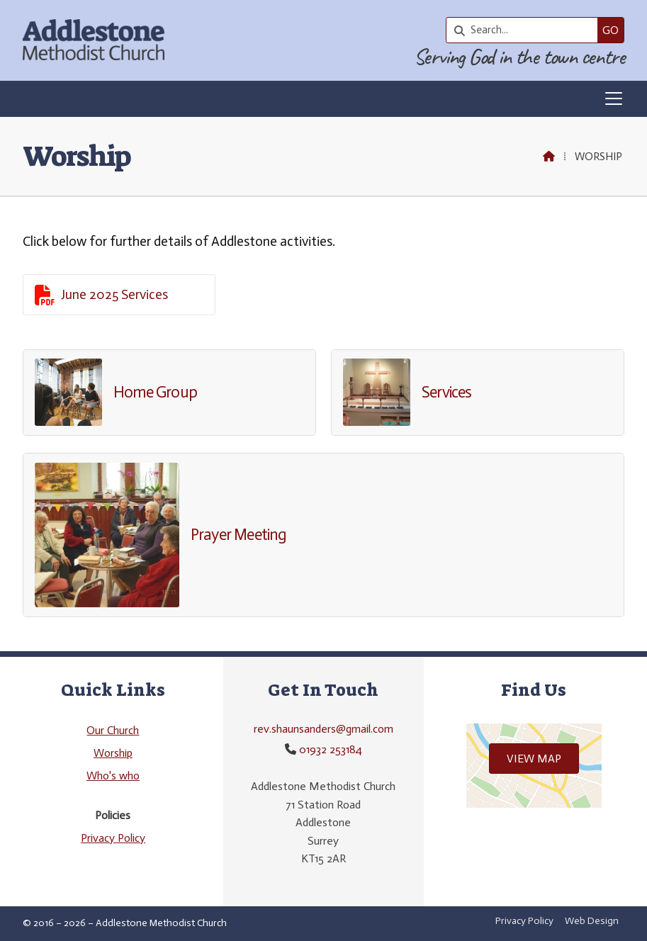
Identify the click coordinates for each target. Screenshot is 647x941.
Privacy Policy (113, 838)
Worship (113, 753)
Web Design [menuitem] (592, 921)
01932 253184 (330, 749)
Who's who (113, 775)
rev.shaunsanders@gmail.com (323, 729)
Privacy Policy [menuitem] (524, 921)
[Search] (525, 30)
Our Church (112, 730)
